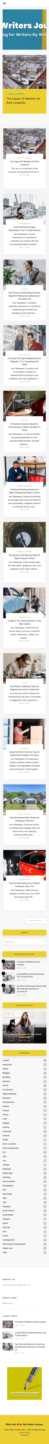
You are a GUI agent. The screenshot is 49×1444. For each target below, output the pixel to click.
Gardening (7, 1131)
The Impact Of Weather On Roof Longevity (30, 1322)
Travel (5, 1236)
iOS (4, 1152)
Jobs (5, 1156)
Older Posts (36, 920)
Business (24, 748)
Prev (10, 118)
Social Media (8, 1215)
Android (6, 1060)
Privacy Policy (24, 1433)
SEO (5, 1202)
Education (7, 1098)
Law (4, 1161)
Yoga (5, 1252)
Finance (6, 1110)
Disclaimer (24, 1435)
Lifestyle (6, 1165)
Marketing (7, 1169)
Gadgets (6, 1123)
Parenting (6, 1177)
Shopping (6, 1206)
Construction (8, 1090)
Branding (6, 1077)
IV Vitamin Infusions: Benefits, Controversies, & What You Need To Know (24, 426)
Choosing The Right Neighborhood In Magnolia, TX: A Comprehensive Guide (24, 361)
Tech (24, 683)
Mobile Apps (8, 1173)
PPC (4, 1190)
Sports (5, 1223)
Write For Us (8, 1303)
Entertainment (8, 1102)
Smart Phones (8, 1211)
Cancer (5, 1085)
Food (5, 1119)
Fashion (6, 1106)
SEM (5, 1198)
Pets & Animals (9, 1181)
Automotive (24, 223)
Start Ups (6, 1227)
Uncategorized (8, 1240)
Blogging (6, 1073)
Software (6, 1219)
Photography (8, 1186)
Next (38, 118)
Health (24, 289)
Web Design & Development (14, 1244)
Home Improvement (11, 1148)
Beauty (5, 1069)
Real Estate (24, 355)
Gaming (6, 1127)
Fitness (5, 1115)
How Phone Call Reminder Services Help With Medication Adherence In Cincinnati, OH (25, 295)
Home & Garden (16, 94)
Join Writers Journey (32, 1424)
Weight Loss (8, 1248)
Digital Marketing (9, 1094)
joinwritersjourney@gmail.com (17, 1285)
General (6, 1135)
